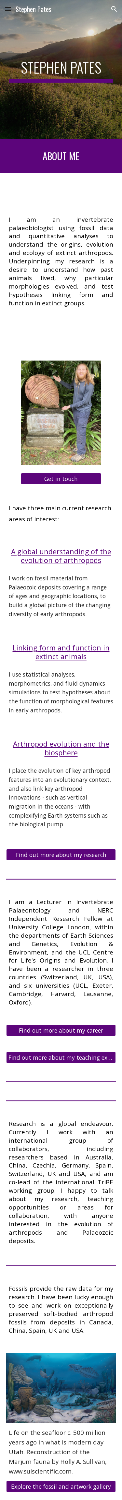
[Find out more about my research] (61, 855)
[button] (8, 9)
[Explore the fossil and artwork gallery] (61, 1486)
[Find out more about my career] (61, 1030)
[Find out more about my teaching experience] (61, 1057)
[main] (61, 69)
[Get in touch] (61, 479)
